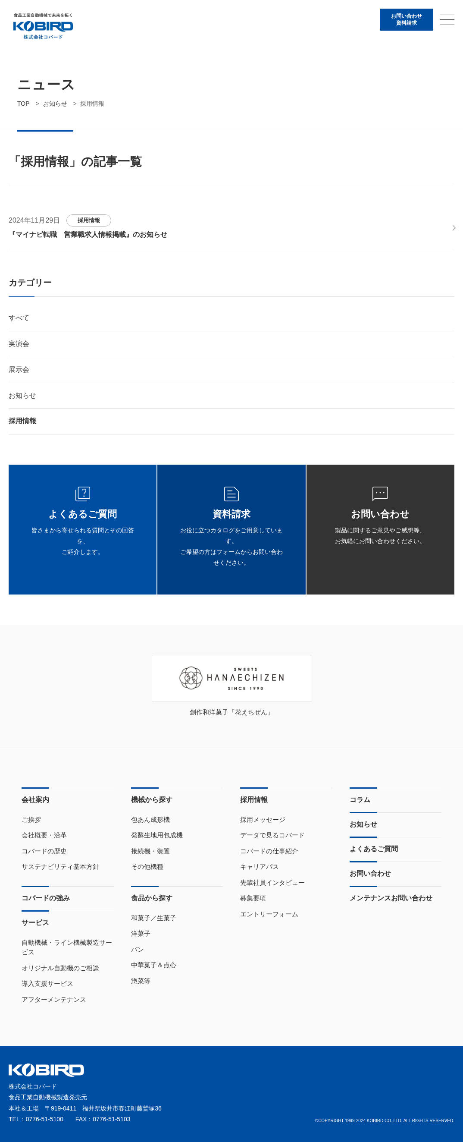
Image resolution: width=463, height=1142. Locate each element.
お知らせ (22, 395)
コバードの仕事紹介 (269, 851)
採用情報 (89, 220)
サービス (35, 922)
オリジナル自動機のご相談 (60, 968)
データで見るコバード (272, 835)
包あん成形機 (150, 819)
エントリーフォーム (269, 914)
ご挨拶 (31, 819)
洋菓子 (140, 933)
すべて (19, 317)
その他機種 (147, 866)
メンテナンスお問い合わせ (391, 898)
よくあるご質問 (374, 849)
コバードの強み (46, 898)
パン (137, 949)
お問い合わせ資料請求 (406, 19)
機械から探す (151, 799)
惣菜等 (140, 981)
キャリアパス (259, 866)
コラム (360, 799)
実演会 (19, 343)
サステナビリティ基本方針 (60, 866)
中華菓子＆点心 (153, 965)
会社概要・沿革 (44, 835)
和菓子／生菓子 (153, 918)
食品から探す (151, 898)
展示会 (19, 369)
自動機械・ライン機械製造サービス (67, 947)
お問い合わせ (370, 873)
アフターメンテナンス (54, 999)
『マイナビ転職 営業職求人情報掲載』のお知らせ (88, 234)
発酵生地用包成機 (157, 835)
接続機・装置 (150, 851)
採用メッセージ (262, 819)
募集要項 (253, 898)
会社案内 (35, 799)
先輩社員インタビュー (272, 882)
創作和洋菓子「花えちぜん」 (232, 712)
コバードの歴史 (44, 851)
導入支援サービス (47, 983)
